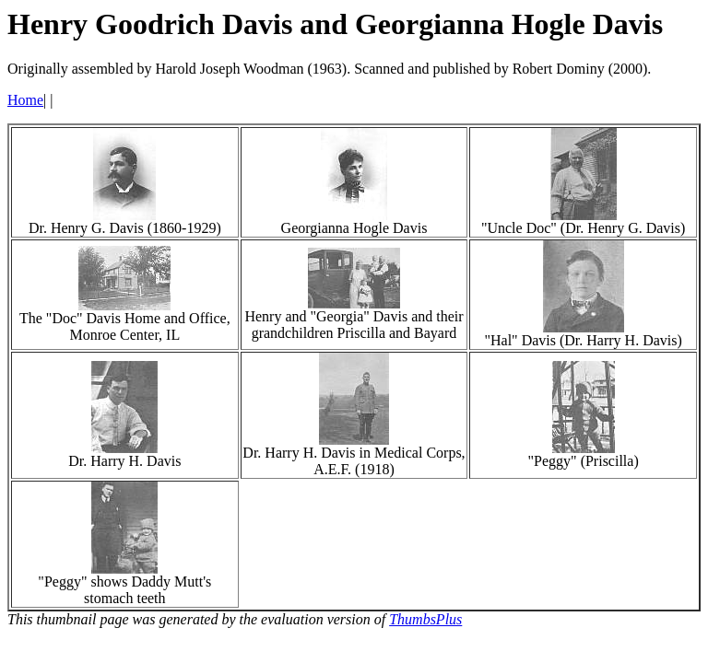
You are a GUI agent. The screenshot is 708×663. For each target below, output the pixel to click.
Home (25, 100)
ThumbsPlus (425, 619)
